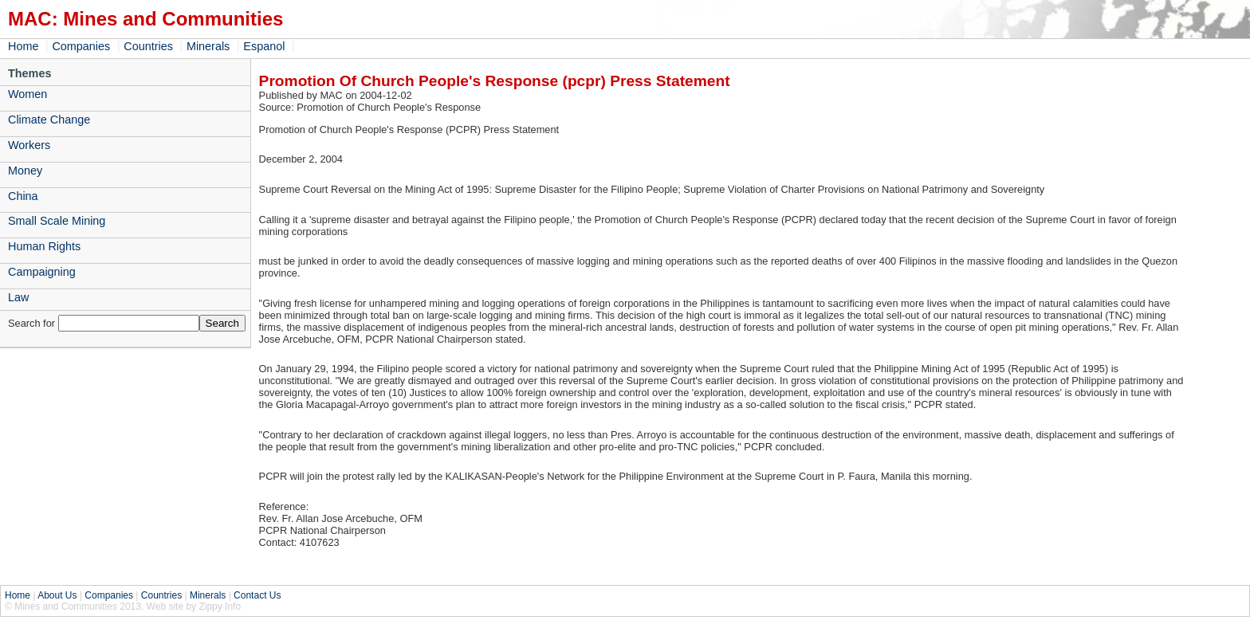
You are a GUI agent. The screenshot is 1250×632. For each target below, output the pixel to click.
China (23, 196)
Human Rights (44, 246)
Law (18, 297)
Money (25, 170)
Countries (148, 46)
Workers (29, 145)
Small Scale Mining (56, 220)
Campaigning (42, 271)
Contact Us (257, 595)
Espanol (264, 46)
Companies (81, 46)
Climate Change (49, 119)
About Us (57, 595)
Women (27, 94)
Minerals (208, 46)
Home (23, 46)
